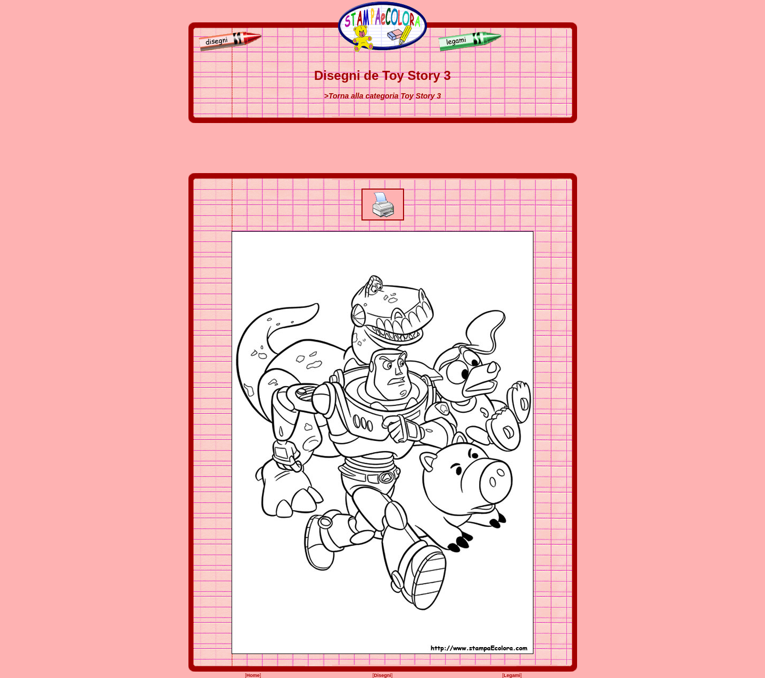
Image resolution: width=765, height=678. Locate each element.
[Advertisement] (383, 148)
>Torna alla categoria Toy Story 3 (382, 96)
